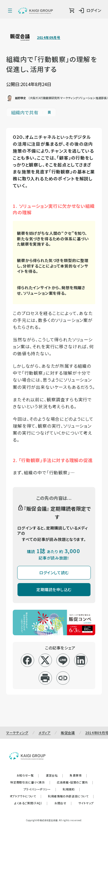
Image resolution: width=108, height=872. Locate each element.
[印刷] (45, 678)
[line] (63, 660)
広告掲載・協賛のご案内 (75, 782)
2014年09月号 (48, 37)
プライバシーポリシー (40, 789)
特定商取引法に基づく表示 (30, 782)
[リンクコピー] (63, 678)
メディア (45, 732)
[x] (45, 660)
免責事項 (78, 775)
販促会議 (68, 732)
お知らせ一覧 (28, 775)
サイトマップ (86, 803)
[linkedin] (80, 660)
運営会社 (54, 775)
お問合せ (63, 803)
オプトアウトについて (26, 796)
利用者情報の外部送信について (71, 796)
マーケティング (17, 732)
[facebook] (27, 660)
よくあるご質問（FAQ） (31, 803)
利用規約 (71, 789)
